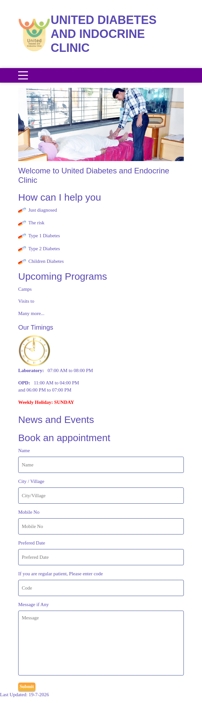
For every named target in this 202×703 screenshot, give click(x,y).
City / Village (31, 481)
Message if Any (33, 604)
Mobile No (28, 512)
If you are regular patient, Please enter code (60, 573)
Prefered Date (31, 542)
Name (24, 450)
